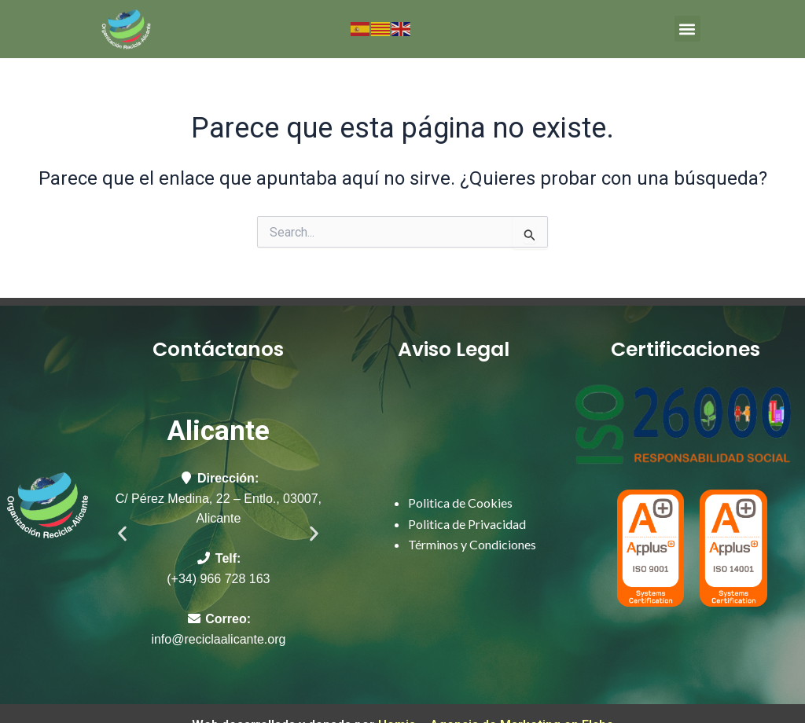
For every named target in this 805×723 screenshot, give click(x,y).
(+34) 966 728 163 (218, 578)
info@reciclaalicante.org (218, 639)
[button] (687, 29)
